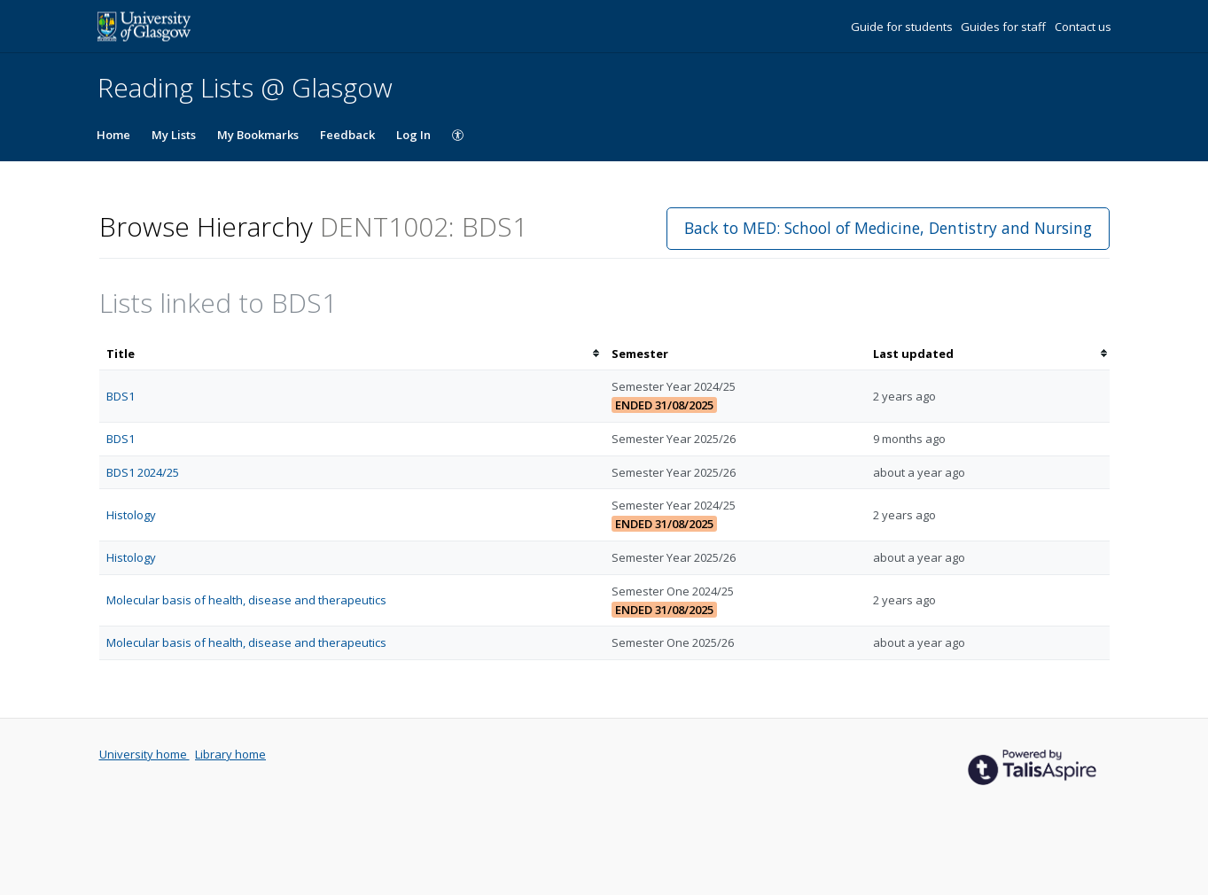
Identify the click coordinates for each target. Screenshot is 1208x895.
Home (113, 135)
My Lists (174, 135)
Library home (230, 754)
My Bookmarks (258, 135)
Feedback (347, 135)
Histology (131, 515)
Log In (413, 135)
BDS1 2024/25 (142, 472)
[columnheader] (351, 354)
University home (144, 754)
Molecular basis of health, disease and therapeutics (246, 600)
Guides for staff (1004, 27)
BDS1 (120, 396)
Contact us (1083, 27)
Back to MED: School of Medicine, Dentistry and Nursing (888, 227)
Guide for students (903, 27)
